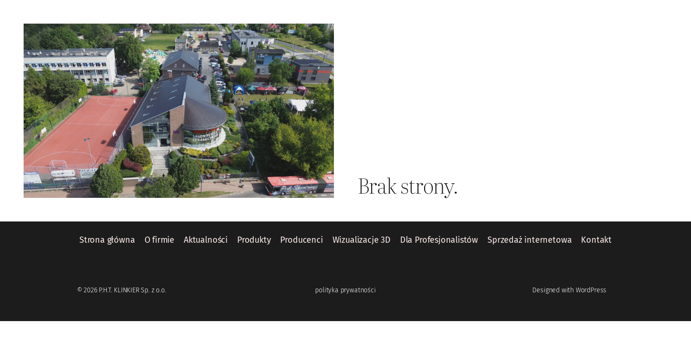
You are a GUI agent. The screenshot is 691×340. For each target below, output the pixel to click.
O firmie (160, 240)
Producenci (301, 240)
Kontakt (596, 240)
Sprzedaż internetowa (529, 240)
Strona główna (107, 240)
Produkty (254, 240)
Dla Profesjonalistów (439, 240)
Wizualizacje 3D (362, 240)
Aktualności (206, 240)
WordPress (591, 290)
